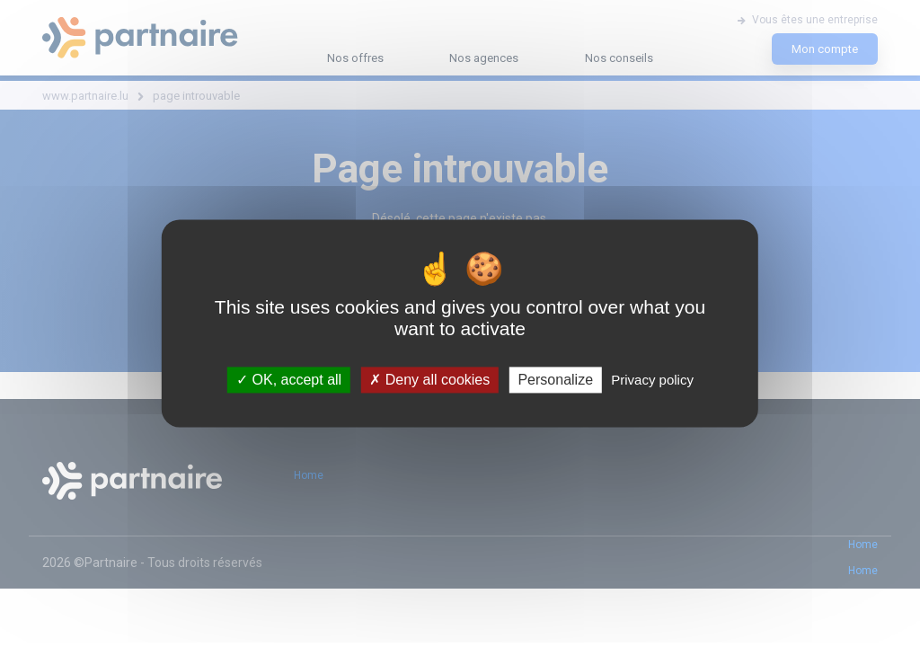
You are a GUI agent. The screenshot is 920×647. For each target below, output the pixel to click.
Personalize (555, 379)
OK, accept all (288, 379)
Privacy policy (652, 379)
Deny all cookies (429, 379)
